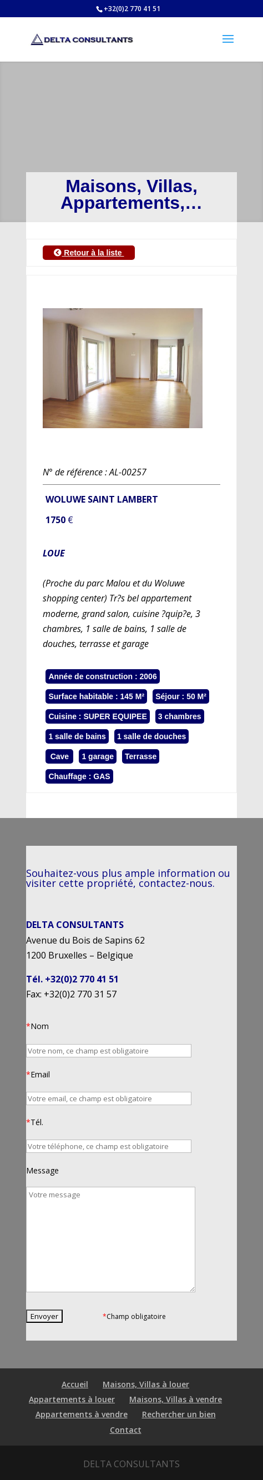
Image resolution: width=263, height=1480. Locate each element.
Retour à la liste (89, 252)
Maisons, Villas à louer (146, 1384)
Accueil (75, 1384)
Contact (125, 1429)
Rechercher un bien (179, 1414)
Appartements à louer (72, 1399)
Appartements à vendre (82, 1414)
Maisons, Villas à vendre (175, 1399)
